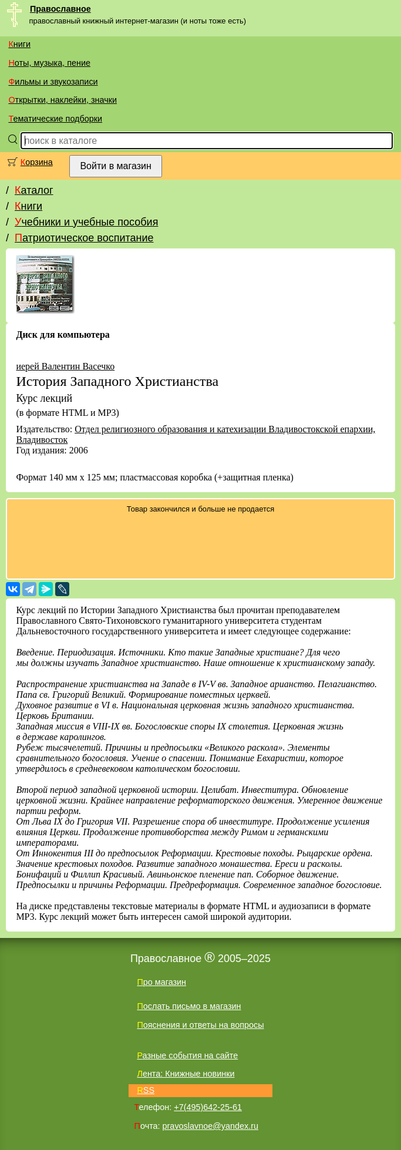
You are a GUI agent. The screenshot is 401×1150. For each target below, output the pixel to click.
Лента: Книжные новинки (185, 1073)
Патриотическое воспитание (84, 238)
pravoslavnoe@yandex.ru (210, 1126)
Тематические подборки (55, 118)
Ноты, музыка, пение (49, 63)
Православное (60, 9)
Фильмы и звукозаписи (52, 81)
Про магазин (161, 982)
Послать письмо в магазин (189, 1006)
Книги (19, 44)
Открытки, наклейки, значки (62, 100)
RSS (145, 1090)
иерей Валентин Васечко (65, 366)
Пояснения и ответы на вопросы (200, 1025)
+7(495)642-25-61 (208, 1107)
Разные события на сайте (187, 1055)
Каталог (34, 190)
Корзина (37, 162)
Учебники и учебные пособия (86, 222)
